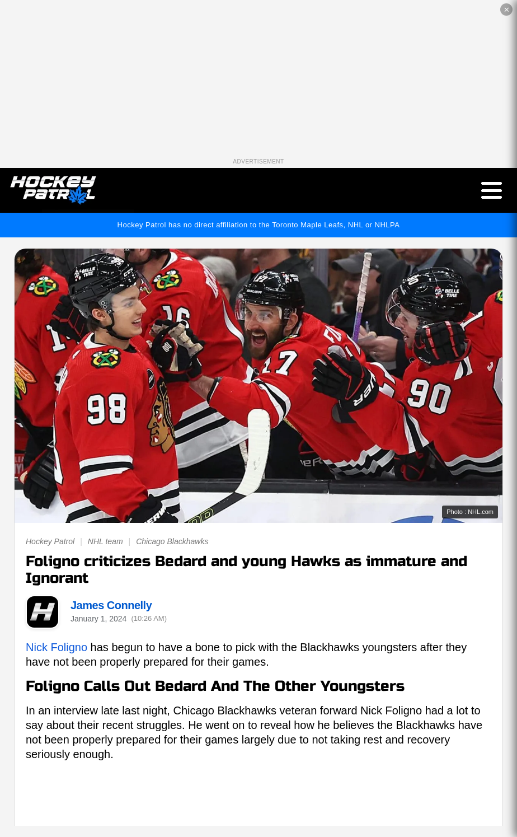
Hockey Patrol (50, 541)
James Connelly (111, 605)
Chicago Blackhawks (172, 541)
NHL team (105, 541)
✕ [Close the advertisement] (507, 10)
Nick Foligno (56, 647)
